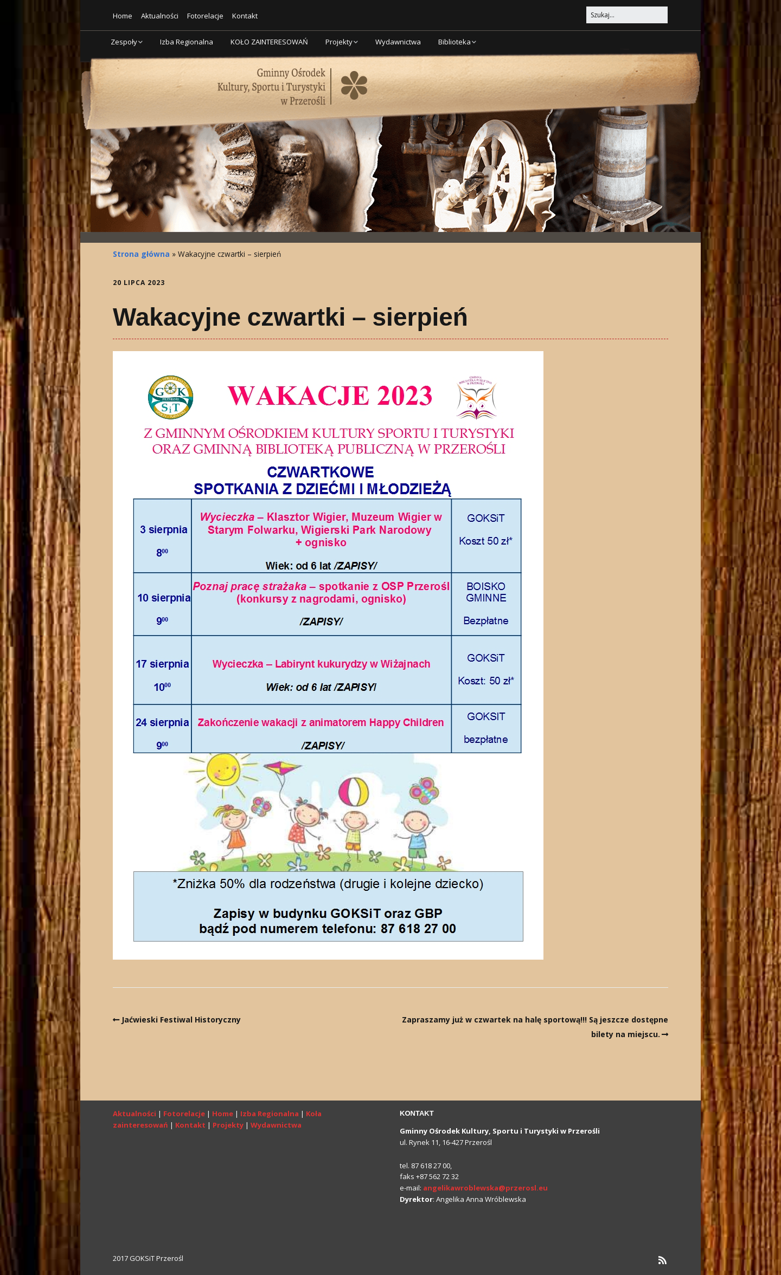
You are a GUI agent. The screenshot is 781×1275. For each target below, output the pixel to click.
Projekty (339, 42)
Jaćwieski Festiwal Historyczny (181, 1019)
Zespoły (124, 42)
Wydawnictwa (398, 42)
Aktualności (159, 16)
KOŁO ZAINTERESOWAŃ (269, 42)
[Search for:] (627, 15)
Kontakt (245, 16)
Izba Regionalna (186, 42)
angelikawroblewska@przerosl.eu (485, 1188)
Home (122, 16)
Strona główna (141, 254)
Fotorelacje (205, 16)
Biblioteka (454, 42)
